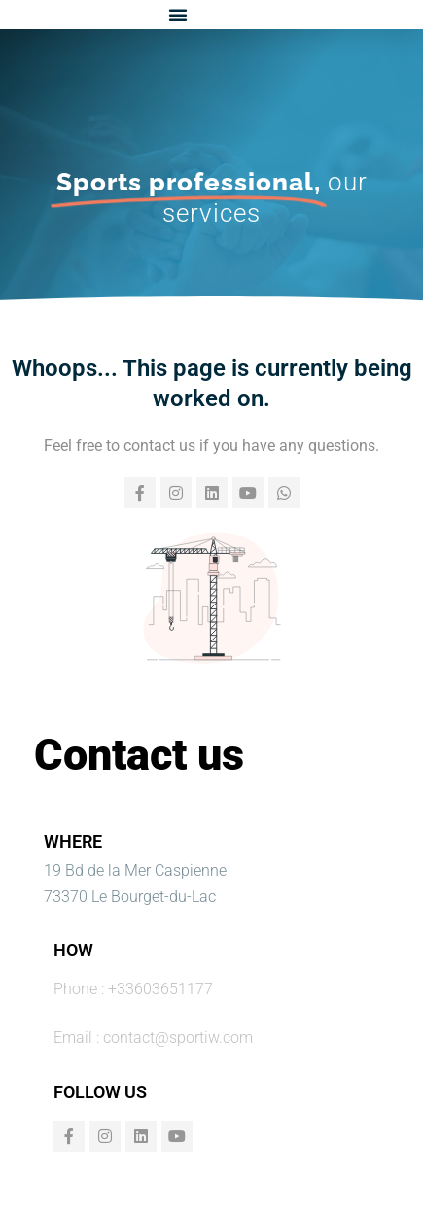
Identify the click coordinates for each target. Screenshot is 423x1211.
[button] (178, 14)
